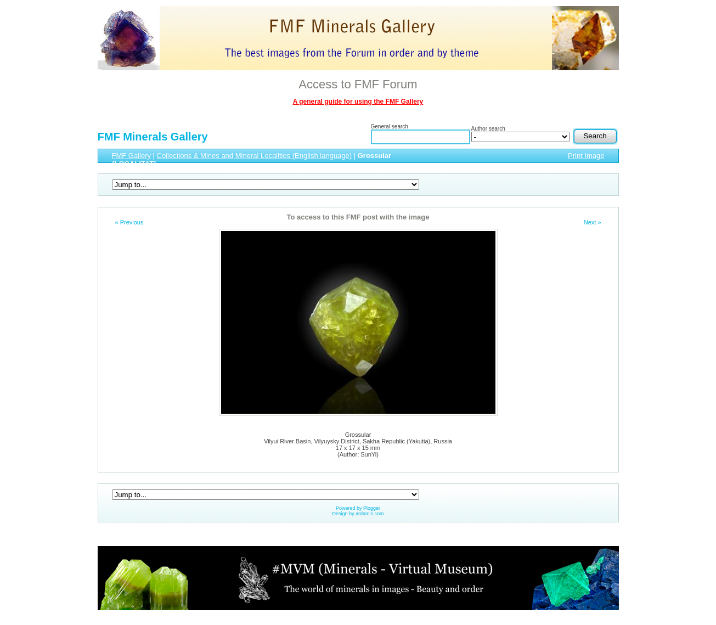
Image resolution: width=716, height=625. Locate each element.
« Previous (129, 222)
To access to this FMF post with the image (358, 217)
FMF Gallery (131, 155)
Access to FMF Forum (357, 84)
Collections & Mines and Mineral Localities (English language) (254, 155)
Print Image (586, 155)
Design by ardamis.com (358, 513)
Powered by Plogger (358, 508)
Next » (592, 222)
